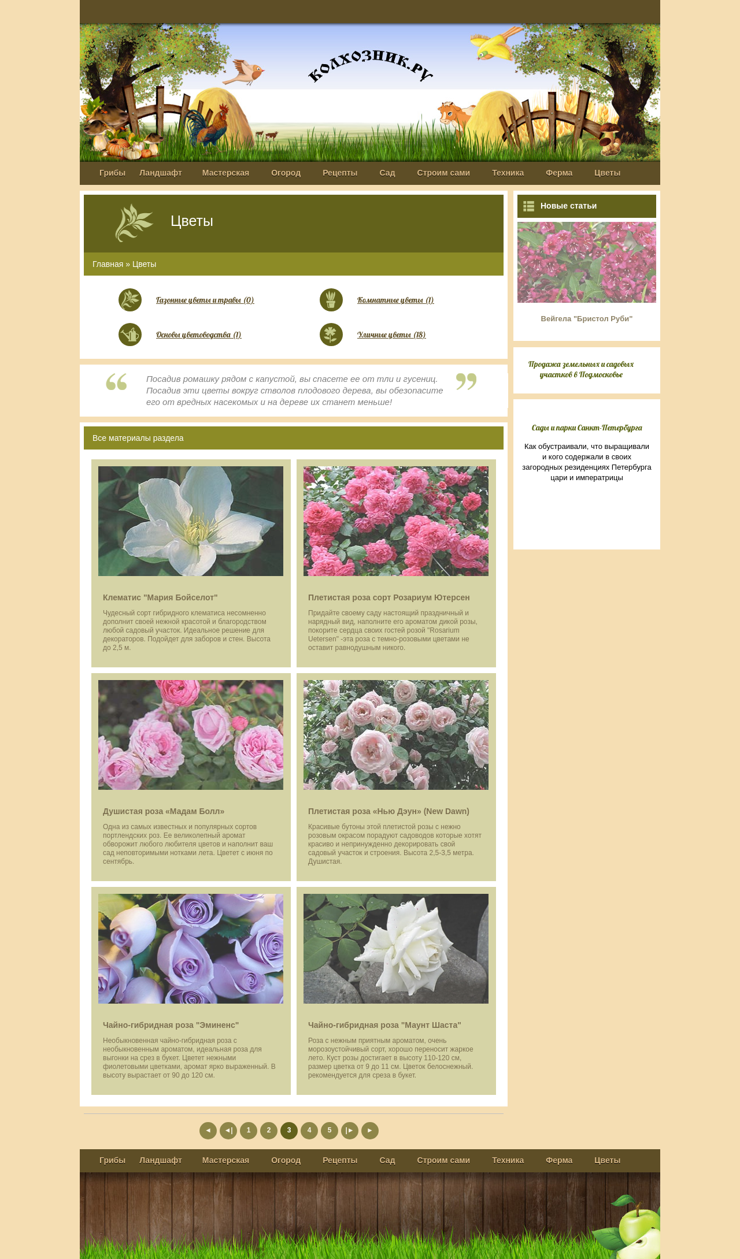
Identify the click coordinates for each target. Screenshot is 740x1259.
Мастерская (225, 172)
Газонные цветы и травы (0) (205, 300)
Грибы (112, 172)
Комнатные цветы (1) (395, 300)
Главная (107, 264)
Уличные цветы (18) (391, 334)
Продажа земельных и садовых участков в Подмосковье (581, 369)
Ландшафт (160, 172)
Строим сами (444, 172)
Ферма (559, 172)
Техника (508, 172)
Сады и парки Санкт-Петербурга (587, 427)
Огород (286, 172)
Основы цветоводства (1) (199, 334)
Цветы (607, 172)
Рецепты (340, 172)
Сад (387, 172)
